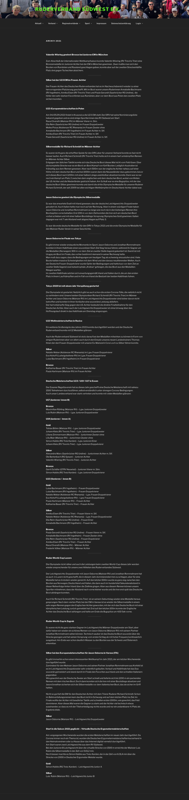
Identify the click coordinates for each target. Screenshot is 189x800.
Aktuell (39, 23)
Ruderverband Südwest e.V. (77, 9)
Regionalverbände (71, 23)
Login (139, 23)
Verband (53, 23)
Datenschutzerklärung (121, 23)
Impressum (101, 23)
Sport (88, 23)
